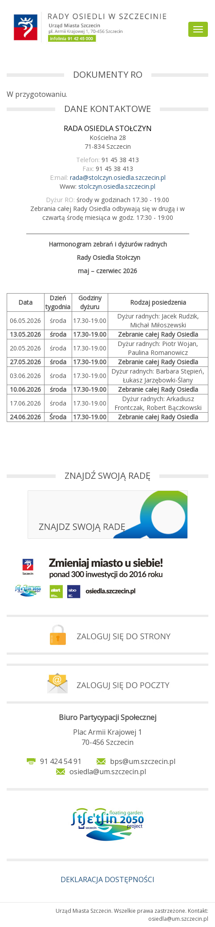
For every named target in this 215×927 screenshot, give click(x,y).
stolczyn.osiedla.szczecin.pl (116, 186)
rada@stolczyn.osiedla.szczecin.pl (118, 177)
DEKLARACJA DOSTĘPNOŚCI (107, 879)
